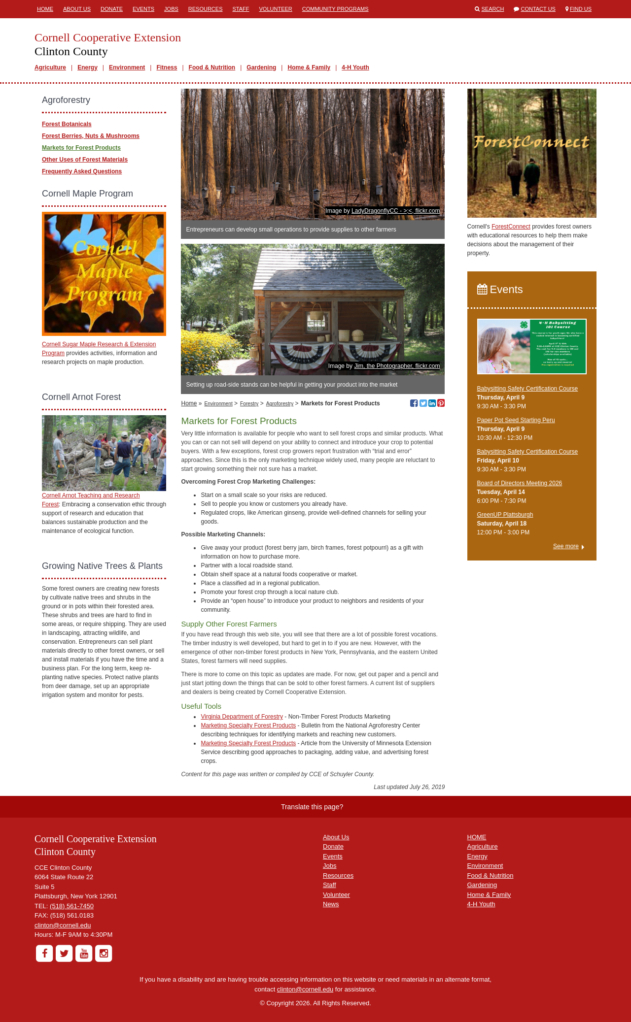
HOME (477, 837)
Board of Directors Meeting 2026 (519, 483)
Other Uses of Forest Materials (85, 159)
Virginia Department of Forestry (242, 716)
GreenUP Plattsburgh (505, 514)
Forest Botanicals (67, 124)
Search (493, 9)
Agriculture (50, 67)
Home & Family (308, 67)
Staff (241, 9)
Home (45, 9)
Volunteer (275, 9)
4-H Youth (355, 67)
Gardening (261, 67)
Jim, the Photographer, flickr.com (397, 366)
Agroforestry (279, 403)
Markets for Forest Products (81, 147)
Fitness (166, 67)
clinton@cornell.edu (63, 925)
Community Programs (335, 9)
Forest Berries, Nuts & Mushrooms (91, 135)
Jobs (171, 9)
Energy (87, 67)
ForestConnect (510, 226)
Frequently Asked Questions (82, 171)
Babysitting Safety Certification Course (527, 388)
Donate (112, 9)
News (331, 904)
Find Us (581, 9)
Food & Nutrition (212, 67)
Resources (205, 9)
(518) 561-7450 (72, 906)
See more (566, 546)
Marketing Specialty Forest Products (248, 725)
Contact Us (538, 9)
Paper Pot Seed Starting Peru (516, 420)
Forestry (249, 403)
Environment (127, 67)
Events (143, 9)
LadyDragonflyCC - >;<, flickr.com (395, 210)
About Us (77, 9)
